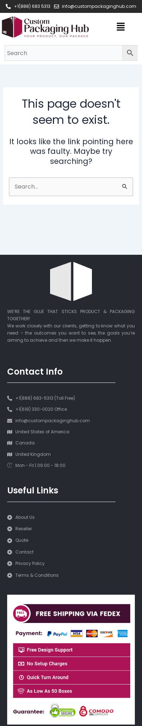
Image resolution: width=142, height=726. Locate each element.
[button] (120, 27)
